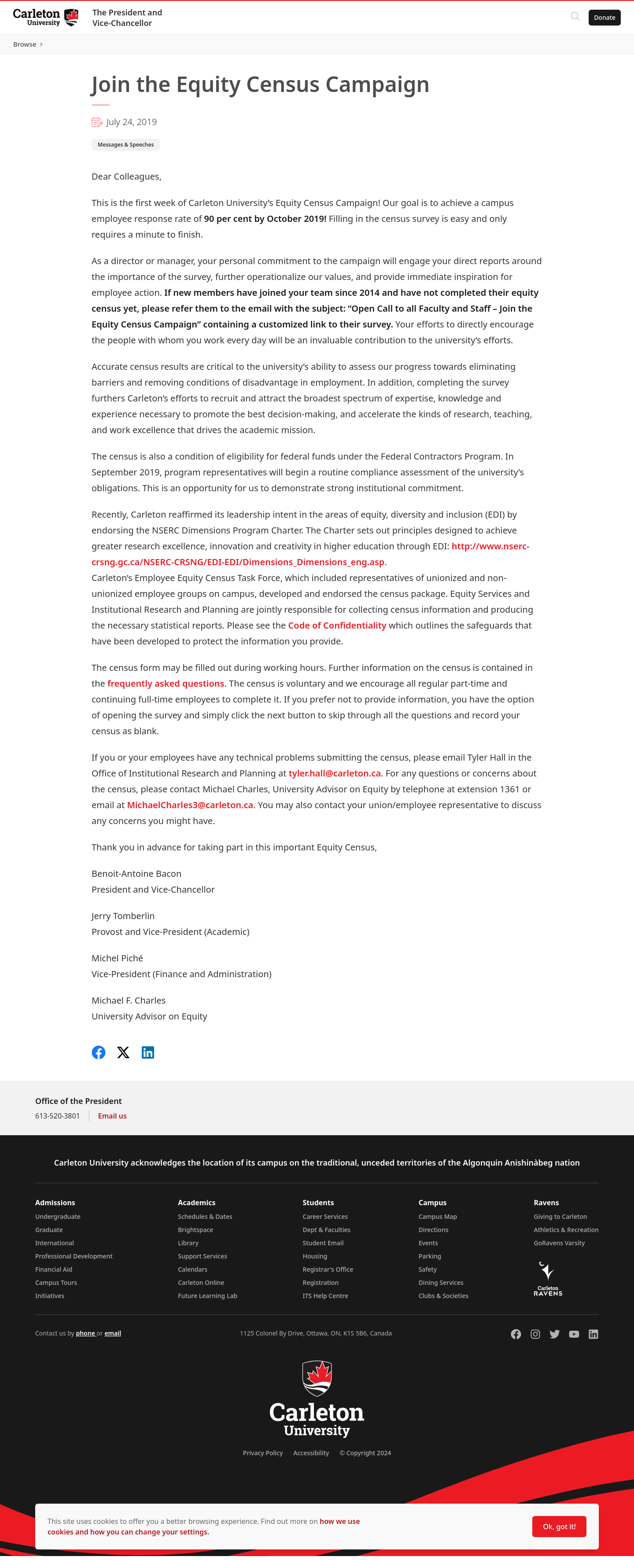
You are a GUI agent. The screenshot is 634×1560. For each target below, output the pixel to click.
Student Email (323, 1247)
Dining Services (441, 1286)
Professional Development (74, 1260)
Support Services (202, 1260)
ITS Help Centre (326, 1299)
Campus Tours (56, 1286)
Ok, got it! (559, 1526)
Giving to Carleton (560, 1220)
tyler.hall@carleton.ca (335, 777)
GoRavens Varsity (559, 1247)
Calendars (192, 1273)
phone (86, 1337)
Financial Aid (53, 1273)
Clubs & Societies (443, 1299)
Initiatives (49, 1299)
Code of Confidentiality (337, 629)
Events (428, 1247)
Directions (434, 1233)
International (54, 1247)
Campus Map (438, 1220)
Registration (321, 1286)
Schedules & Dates (205, 1220)
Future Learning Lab (207, 1299)
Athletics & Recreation (566, 1233)
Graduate (49, 1233)
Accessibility (311, 1457)
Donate (604, 17)
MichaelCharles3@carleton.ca (190, 809)
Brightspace (195, 1233)
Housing (315, 1260)
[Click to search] (574, 18)
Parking (430, 1260)
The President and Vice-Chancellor (128, 17)
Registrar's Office (328, 1273)
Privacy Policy (263, 1457)
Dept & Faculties (327, 1233)
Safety (428, 1273)
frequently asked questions (165, 687)
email (112, 1337)
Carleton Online (201, 1286)
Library (188, 1247)
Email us (112, 1120)
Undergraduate (58, 1220)
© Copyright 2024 (365, 1457)
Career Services (325, 1220)
